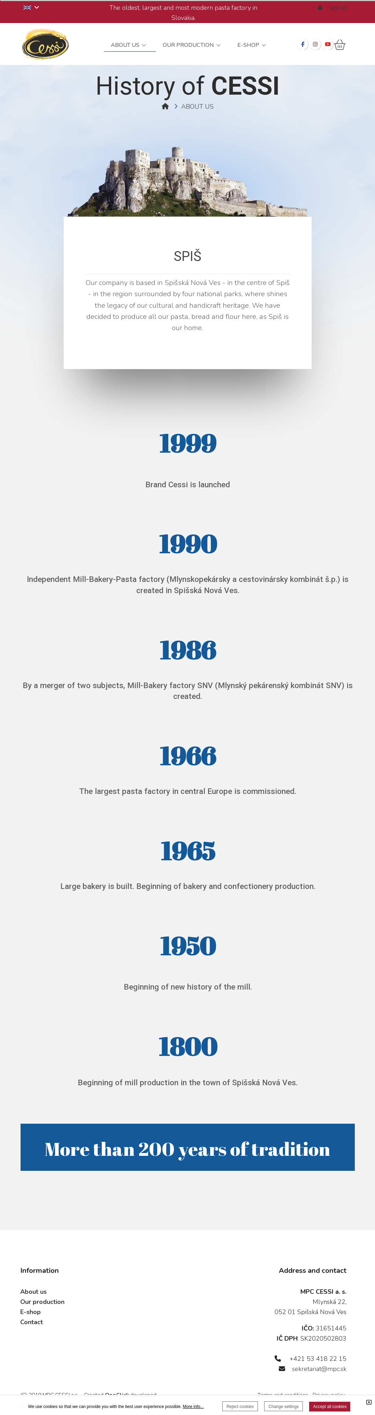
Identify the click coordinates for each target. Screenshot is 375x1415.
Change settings (283, 1406)
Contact (31, 1322)
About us (33, 1292)
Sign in (332, 7)
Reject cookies (240, 1406)
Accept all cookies (329, 1406)
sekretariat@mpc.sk (319, 1369)
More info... (193, 1406)
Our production (42, 1302)
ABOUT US (197, 106)
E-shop (30, 1312)
